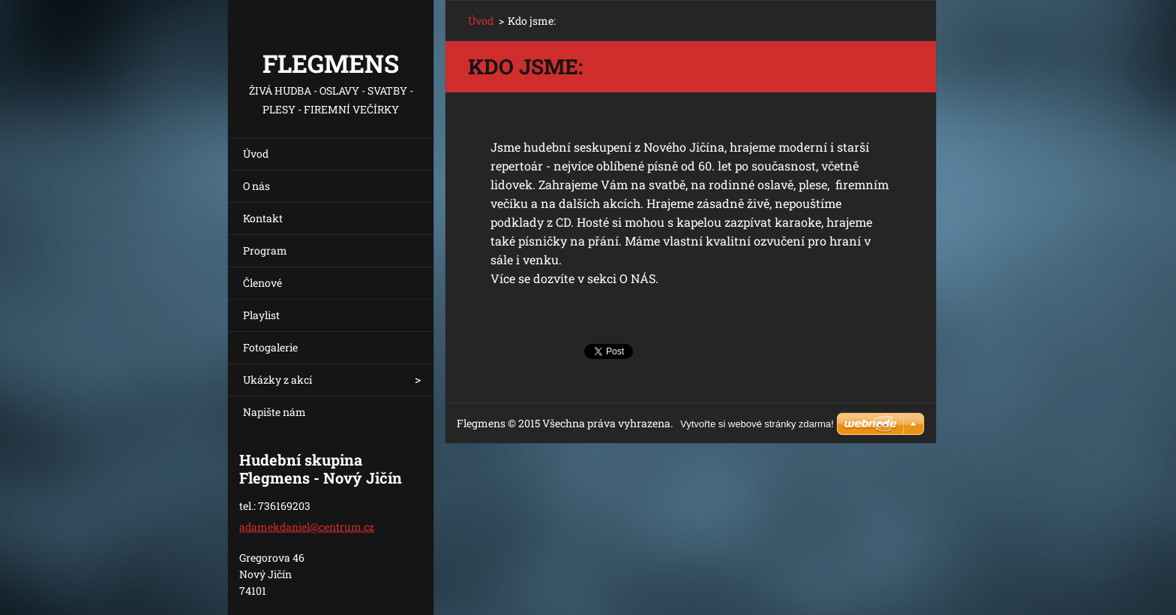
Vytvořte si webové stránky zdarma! (757, 424)
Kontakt (263, 218)
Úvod (255, 153)
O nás (256, 186)
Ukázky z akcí (277, 379)
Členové (262, 283)
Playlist (261, 315)
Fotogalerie (270, 347)
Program (265, 250)
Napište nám (274, 412)
